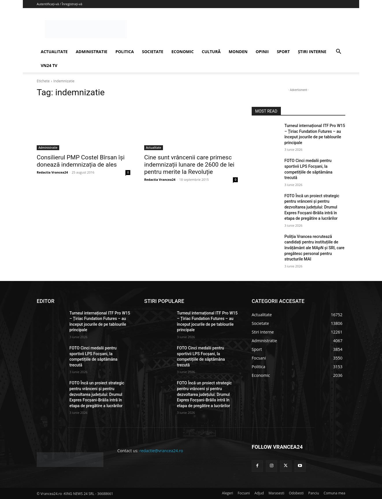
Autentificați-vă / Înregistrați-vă (59, 4)
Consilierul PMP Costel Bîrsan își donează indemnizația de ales (81, 161)
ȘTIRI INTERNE (312, 51)
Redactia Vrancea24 (52, 172)
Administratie (48, 148)
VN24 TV (49, 65)
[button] (338, 52)
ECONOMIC (182, 51)
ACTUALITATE (54, 51)
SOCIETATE (152, 51)
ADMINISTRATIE (91, 51)
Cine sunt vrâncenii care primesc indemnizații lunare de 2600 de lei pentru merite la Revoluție (189, 164)
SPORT (283, 51)
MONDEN (238, 51)
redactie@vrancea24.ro (161, 450)
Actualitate (153, 148)
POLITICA (124, 51)
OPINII (262, 51)
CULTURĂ (211, 51)
